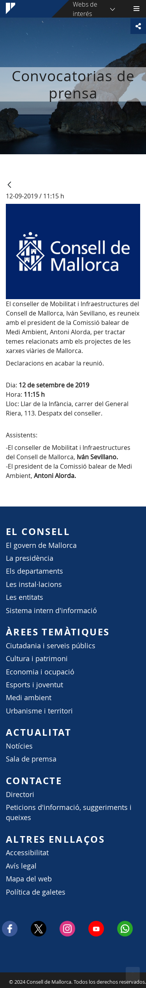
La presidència (29, 558)
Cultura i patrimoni (37, 658)
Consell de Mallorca (4, 979)
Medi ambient (28, 697)
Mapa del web (29, 878)
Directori (20, 794)
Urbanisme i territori (39, 710)
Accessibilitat (27, 852)
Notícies (19, 746)
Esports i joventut (34, 684)
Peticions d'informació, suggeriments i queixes (69, 812)
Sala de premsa (31, 758)
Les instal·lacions (34, 584)
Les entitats (24, 597)
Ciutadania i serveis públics (50, 645)
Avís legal (21, 865)
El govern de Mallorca (41, 545)
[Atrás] (9, 185)
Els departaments (34, 571)
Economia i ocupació (40, 671)
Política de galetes (35, 892)
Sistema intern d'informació (51, 610)
